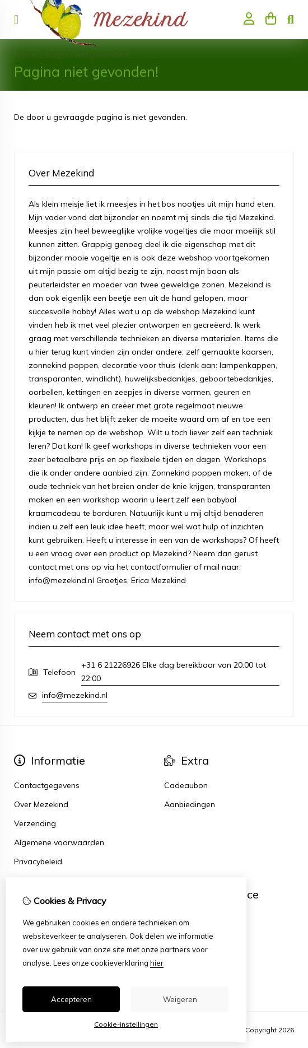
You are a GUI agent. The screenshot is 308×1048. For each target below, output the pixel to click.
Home (25, 54)
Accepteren (71, 999)
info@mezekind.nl (75, 695)
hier (157, 962)
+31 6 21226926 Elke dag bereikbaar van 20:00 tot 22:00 (173, 671)
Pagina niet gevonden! (87, 54)
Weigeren (180, 999)
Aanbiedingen (189, 804)
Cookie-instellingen (126, 1024)
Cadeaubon (186, 785)
